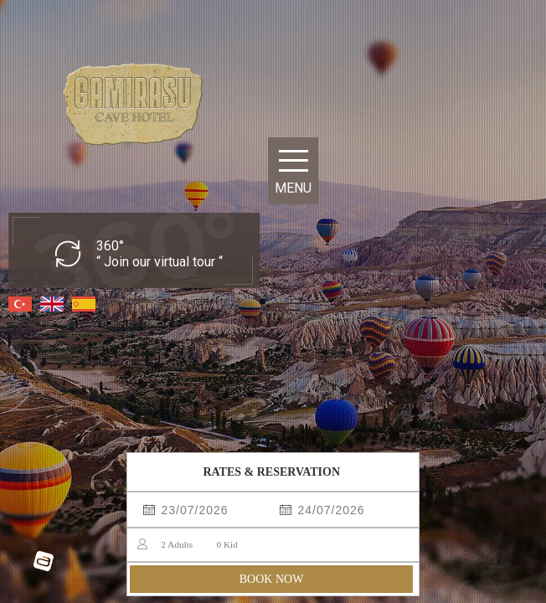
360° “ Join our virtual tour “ (159, 254)
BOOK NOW (272, 579)
